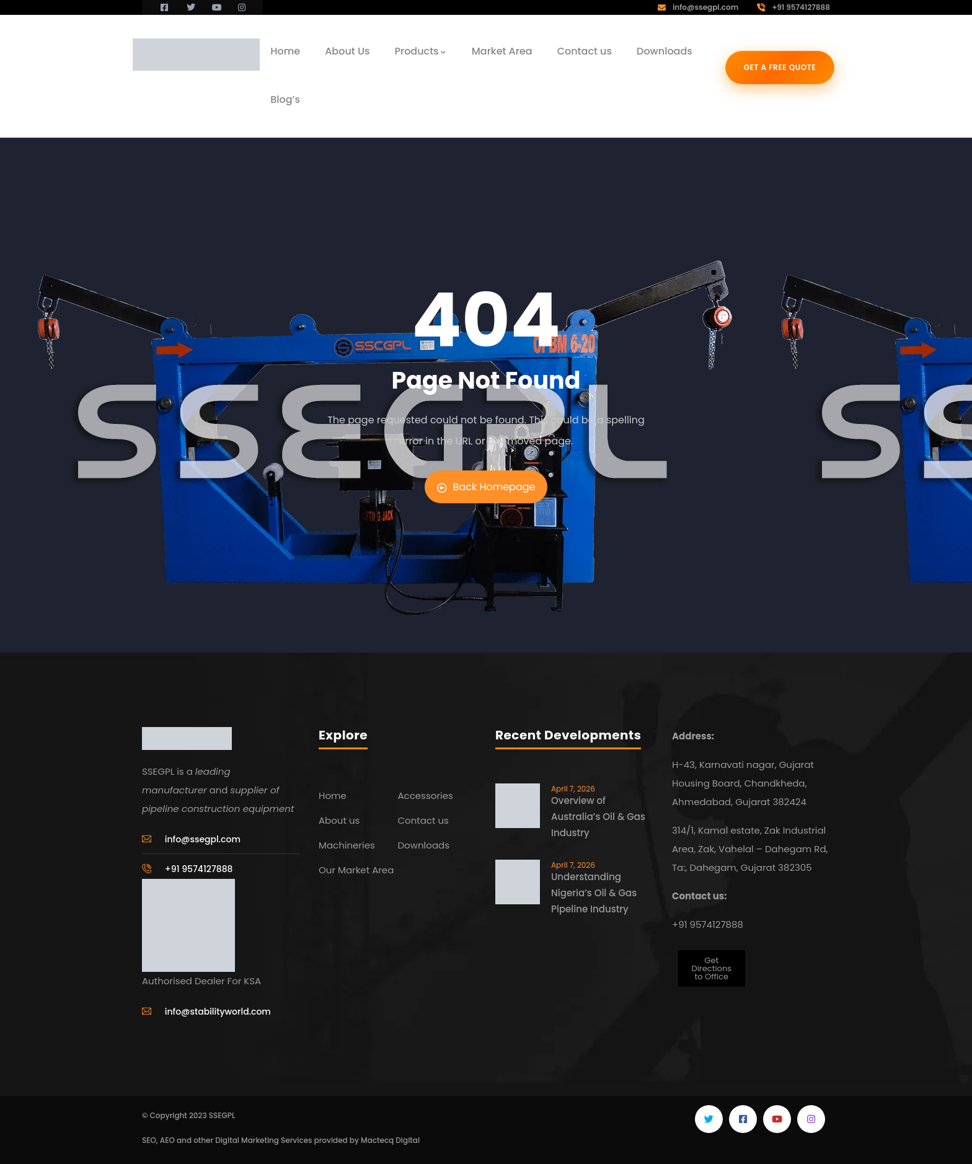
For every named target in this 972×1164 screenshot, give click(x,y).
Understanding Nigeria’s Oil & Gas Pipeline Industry (594, 892)
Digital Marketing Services (263, 1140)
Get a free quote (780, 67)
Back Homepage (486, 487)
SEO (149, 1140)
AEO (167, 1140)
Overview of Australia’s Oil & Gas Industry (598, 816)
